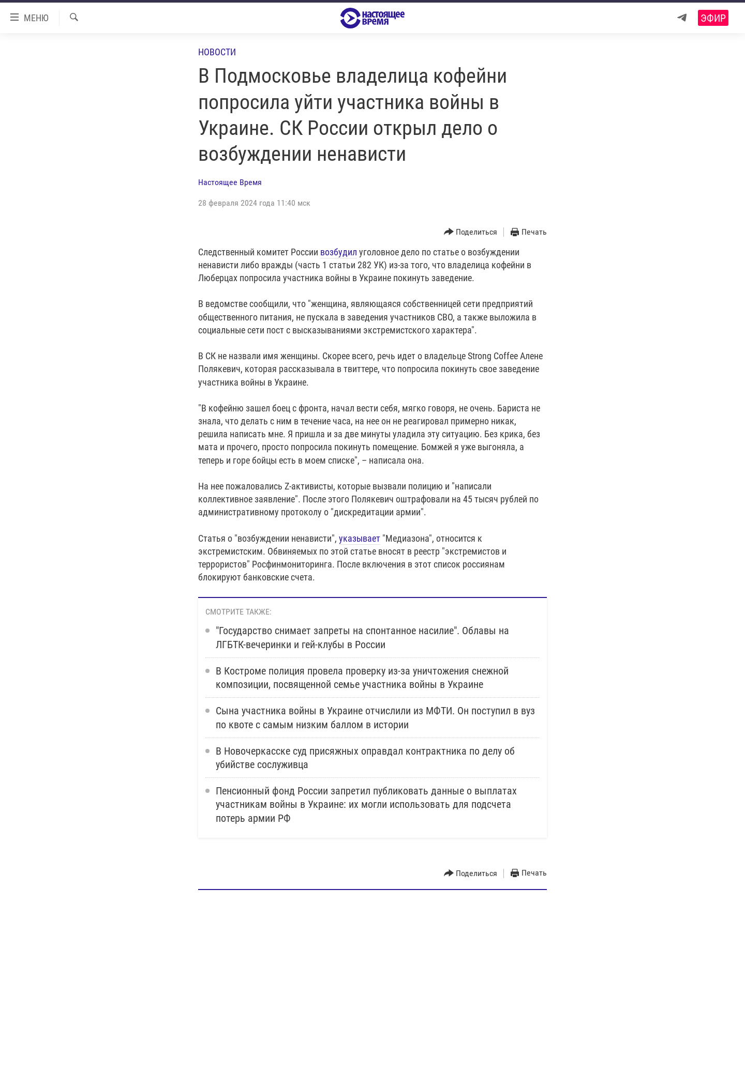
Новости (217, 52)
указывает (359, 538)
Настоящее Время (230, 182)
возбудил (338, 252)
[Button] (471, 232)
